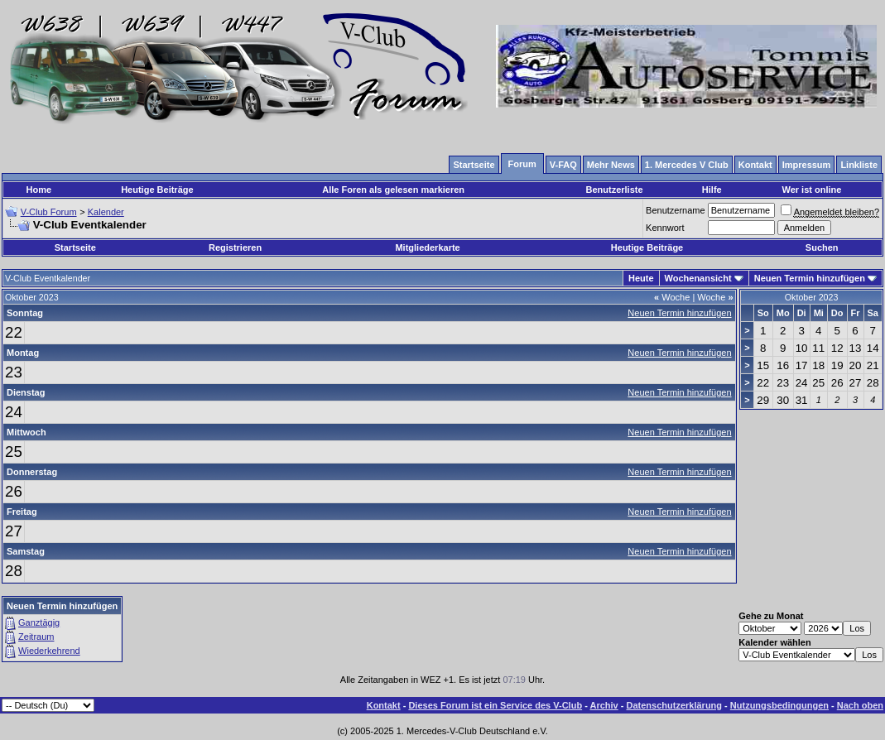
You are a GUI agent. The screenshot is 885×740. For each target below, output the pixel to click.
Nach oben (860, 705)
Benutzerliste (613, 190)
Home (39, 190)
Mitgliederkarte (427, 247)
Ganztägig (39, 622)
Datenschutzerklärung (675, 705)
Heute (641, 278)
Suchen (822, 247)
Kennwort (665, 228)
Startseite (75, 247)
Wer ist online (811, 190)
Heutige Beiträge (157, 190)
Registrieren (235, 247)
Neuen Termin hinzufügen (809, 278)
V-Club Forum (49, 212)
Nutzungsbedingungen (779, 705)
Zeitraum (36, 636)
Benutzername (675, 210)
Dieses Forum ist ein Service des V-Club (495, 705)
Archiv (603, 705)
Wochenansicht (698, 278)
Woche (672, 297)
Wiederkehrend (49, 651)
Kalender (106, 212)
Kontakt (384, 705)
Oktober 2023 (812, 297)
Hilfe (712, 190)
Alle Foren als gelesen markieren (393, 190)
